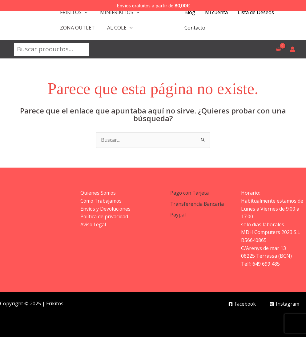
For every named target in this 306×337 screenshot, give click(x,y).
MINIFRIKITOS (119, 12)
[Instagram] (284, 304)
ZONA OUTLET (77, 27)
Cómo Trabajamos (101, 200)
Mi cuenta (216, 12)
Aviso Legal (93, 224)
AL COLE (120, 27)
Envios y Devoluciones (105, 208)
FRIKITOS (74, 12)
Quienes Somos (98, 192)
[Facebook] (241, 304)
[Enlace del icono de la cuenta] (292, 49)
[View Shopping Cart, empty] (278, 49)
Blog (189, 12)
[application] (85, 12)
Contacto (194, 27)
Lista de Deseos (256, 12)
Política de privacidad (104, 216)
